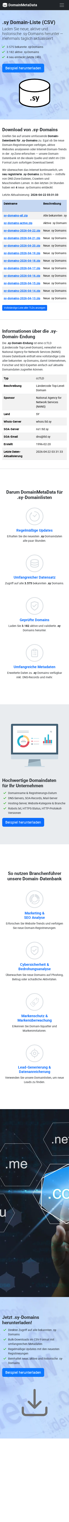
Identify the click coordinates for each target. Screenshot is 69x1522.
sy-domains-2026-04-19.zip (22, 253)
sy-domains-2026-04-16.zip (22, 276)
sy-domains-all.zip (16, 215)
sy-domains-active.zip (18, 223)
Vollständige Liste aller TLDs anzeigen (24, 307)
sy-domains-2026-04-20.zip (22, 246)
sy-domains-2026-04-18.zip (22, 261)
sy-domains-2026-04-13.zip (22, 298)
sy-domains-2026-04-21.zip (22, 238)
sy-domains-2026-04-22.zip (22, 230)
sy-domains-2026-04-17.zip (22, 268)
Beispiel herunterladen (23, 68)
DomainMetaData (19, 5)
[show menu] (62, 5)
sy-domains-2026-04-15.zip (22, 283)
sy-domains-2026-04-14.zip (22, 291)
